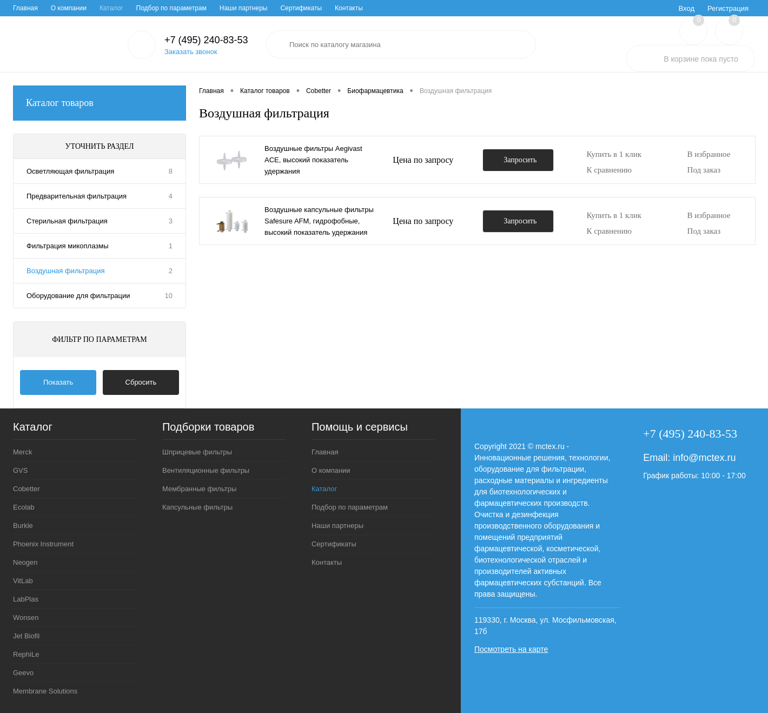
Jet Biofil (26, 636)
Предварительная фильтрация (77, 196)
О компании (69, 8)
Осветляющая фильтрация (70, 171)
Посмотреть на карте (511, 649)
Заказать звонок (190, 52)
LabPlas (25, 599)
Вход (686, 8)
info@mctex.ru (704, 457)
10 (169, 296)
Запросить (520, 160)
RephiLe (26, 654)
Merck (22, 452)
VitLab (23, 581)
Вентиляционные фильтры (205, 470)
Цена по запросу (423, 159)
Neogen (25, 562)
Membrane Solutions (45, 691)
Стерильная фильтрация (67, 221)
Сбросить (141, 382)
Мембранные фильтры (199, 489)
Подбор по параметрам (171, 8)
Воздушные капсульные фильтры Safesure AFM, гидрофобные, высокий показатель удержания (319, 221)
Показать (58, 382)
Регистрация (728, 8)
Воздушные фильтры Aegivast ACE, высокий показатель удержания (313, 159)
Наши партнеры (244, 8)
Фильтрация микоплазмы (67, 246)
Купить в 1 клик (613, 154)
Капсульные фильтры (197, 507)
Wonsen (25, 617)
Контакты (349, 8)
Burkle (23, 525)
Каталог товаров (99, 103)
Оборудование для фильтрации (78, 296)
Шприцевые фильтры (197, 452)
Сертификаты (301, 8)
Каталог (111, 8)
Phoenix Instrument (43, 544)
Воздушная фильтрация (65, 271)
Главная (25, 8)
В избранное (709, 154)
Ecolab (24, 507)
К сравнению (609, 170)
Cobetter (26, 489)
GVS (20, 470)
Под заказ (704, 170)
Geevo (23, 673)
